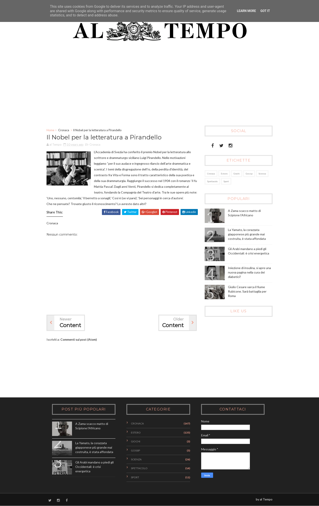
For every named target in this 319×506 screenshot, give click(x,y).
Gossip (249, 173)
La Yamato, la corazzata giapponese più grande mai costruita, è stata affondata (247, 234)
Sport (226, 181)
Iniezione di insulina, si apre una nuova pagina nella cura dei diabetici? (249, 272)
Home (50, 130)
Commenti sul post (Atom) (78, 339)
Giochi (236, 173)
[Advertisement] (156, 86)
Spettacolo (212, 181)
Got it (265, 11)
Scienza (262, 173)
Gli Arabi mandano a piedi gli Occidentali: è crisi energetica (94, 466)
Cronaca (63, 130)
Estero (224, 173)
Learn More (246, 11)
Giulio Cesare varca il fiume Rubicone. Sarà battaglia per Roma (247, 291)
